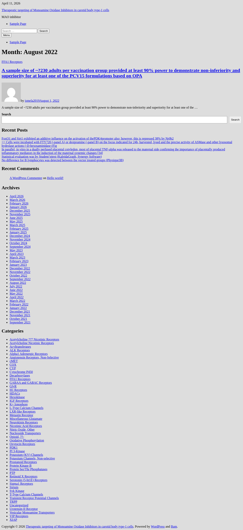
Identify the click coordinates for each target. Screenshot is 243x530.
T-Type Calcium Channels (26, 494)
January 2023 (18, 264)
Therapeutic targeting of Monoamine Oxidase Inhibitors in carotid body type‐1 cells (55, 10)
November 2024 (20, 239)
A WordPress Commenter (26, 178)
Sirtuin (14, 487)
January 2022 (18, 308)
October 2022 (18, 275)
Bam (174, 526)
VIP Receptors (19, 516)
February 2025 (19, 228)
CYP (13, 368)
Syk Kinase (17, 491)
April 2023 (17, 254)
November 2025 (20, 214)
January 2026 (18, 207)
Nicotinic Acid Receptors (26, 426)
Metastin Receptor (21, 415)
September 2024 (20, 246)
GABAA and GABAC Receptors (31, 382)
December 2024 (20, 236)
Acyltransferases (20, 346)
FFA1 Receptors (12, 61)
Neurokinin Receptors (24, 422)
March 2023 (17, 257)
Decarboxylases (20, 375)
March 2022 (17, 300)
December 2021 (20, 311)
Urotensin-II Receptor (24, 509)
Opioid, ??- (17, 436)
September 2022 (20, 279)
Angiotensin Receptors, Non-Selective (34, 357)
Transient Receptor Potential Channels (34, 498)
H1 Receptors (18, 390)
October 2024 (18, 243)
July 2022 (16, 286)
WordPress (158, 526)
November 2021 (20, 315)
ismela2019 (32, 100)
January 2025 (18, 232)
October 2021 (18, 318)
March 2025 (17, 225)
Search (6, 114)
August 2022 (18, 282)
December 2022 (20, 268)
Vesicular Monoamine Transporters (32, 512)
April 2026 (17, 196)
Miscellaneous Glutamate (26, 418)
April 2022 (17, 297)
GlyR (13, 386)
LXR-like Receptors (22, 411)
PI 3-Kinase (17, 451)
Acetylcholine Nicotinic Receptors (32, 343)
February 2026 (19, 203)
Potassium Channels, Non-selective (32, 458)
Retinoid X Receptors (23, 476)
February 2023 (19, 261)
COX (13, 364)
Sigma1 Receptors (21, 483)
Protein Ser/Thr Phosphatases (28, 469)
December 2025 (20, 210)
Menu (6, 35)
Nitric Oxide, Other (22, 429)
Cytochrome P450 (21, 372)
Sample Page (18, 23)
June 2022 (16, 290)
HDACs (15, 393)
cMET (14, 361)
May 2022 (16, 293)
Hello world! (55, 178)
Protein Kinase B (20, 465)
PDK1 (14, 447)
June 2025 (16, 218)
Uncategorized (19, 505)
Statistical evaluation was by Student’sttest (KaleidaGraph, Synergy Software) (52, 156)
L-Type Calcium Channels (26, 408)
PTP (12, 473)
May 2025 (16, 221)
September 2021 (20, 322)
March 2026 (17, 200)
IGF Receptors (19, 400)
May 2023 (16, 250)
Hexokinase (17, 397)
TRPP (13, 501)
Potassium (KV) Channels (26, 454)
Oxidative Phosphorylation (27, 440)
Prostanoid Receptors (23, 462)
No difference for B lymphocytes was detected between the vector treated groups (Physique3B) (63, 160)
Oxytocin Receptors (22, 444)
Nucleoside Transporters (25, 433)
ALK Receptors (20, 350)
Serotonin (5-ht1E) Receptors (28, 480)
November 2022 (20, 272)
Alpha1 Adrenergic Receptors (29, 354)
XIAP (13, 519)
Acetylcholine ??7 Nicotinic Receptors (34, 339)
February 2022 (19, 304)
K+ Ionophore (19, 404)
